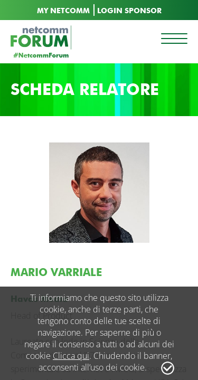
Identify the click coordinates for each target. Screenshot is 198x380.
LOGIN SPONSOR (129, 10)
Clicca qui (71, 356)
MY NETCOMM (63, 10)
